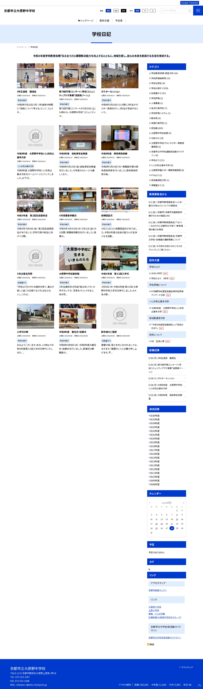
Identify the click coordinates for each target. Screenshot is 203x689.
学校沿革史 (156, 83)
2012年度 (155, 469)
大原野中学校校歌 (159, 133)
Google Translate (189, 2)
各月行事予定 (157, 108)
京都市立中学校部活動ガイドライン (165, 637)
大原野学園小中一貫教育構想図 (166, 170)
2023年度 (155, 427)
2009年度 (155, 480)
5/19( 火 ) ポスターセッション (162, 378)
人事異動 (155, 103)
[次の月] (183, 502)
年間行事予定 (157, 123)
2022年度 (155, 431)
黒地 (123, 11)
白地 (116, 11)
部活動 (154, 128)
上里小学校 (154, 610)
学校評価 (155, 98)
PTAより (155, 175)
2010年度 (155, 476)
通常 (108, 11)
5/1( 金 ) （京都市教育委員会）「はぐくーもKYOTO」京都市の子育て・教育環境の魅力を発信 (166, 226)
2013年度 (155, 465)
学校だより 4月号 (162, 278)
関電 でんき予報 (157, 613)
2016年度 (155, 453)
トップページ (86, 20)
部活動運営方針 (158, 180)
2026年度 (155, 415)
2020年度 (155, 438)
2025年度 (155, 419)
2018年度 (155, 446)
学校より (155, 160)
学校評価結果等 (158, 78)
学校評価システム (159, 113)
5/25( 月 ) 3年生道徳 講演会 (162, 358)
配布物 (154, 118)
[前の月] (149, 502)
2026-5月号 (159, 273)
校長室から (156, 93)
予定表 (119, 20)
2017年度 (155, 450)
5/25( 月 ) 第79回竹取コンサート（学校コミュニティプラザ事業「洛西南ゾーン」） (166, 368)
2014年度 (155, 461)
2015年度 (155, 457)
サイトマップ (187, 667)
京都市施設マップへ (158, 590)
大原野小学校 (155, 606)
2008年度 (155, 484)
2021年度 (155, 434)
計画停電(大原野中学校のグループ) (165, 617)
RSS (152, 644)
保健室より (156, 185)
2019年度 (155, 442)
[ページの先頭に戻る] (199, 685)
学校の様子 (156, 88)
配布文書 (104, 20)
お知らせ (155, 138)
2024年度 (155, 423)
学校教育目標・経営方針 (162, 73)
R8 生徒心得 (160, 341)
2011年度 (155, 473)
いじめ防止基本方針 (160, 165)
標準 (137, 11)
